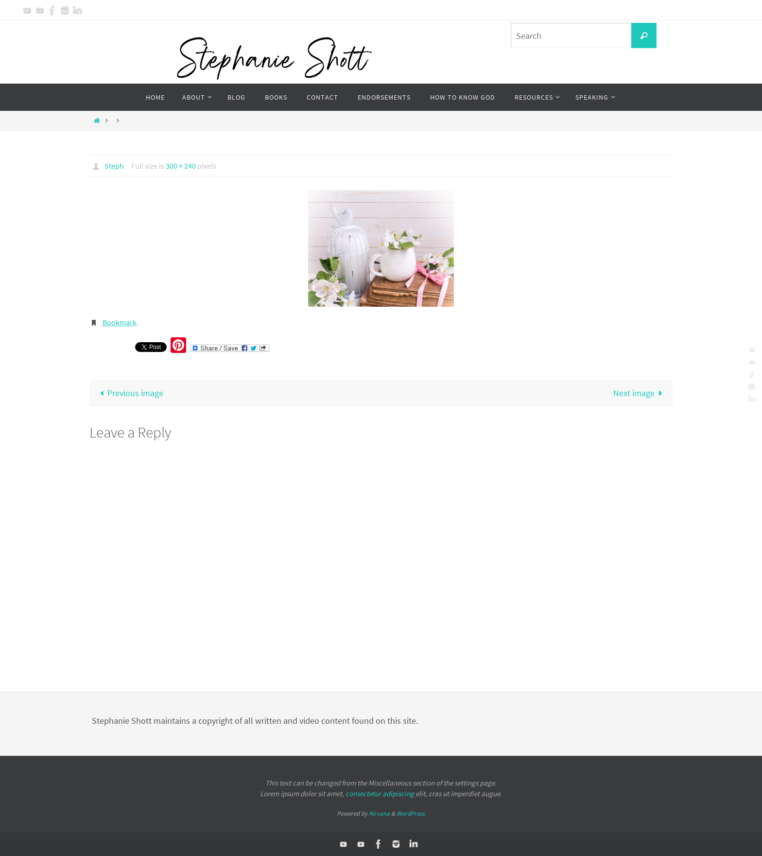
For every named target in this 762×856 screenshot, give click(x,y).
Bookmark (120, 322)
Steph (114, 166)
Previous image (129, 393)
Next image (640, 393)
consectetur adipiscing (380, 793)
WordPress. (411, 813)
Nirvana (379, 813)
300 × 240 (181, 166)
